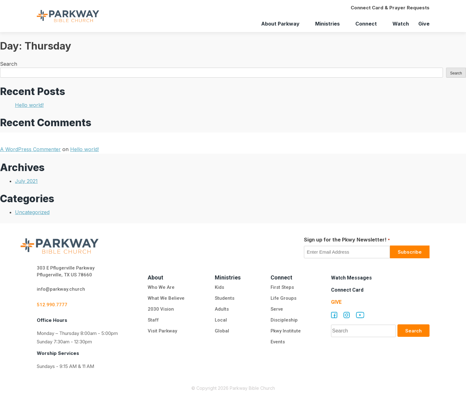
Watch (400, 24)
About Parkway (280, 24)
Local (220, 320)
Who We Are (161, 287)
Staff (153, 320)
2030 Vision (161, 309)
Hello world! (29, 105)
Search (8, 64)
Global (221, 331)
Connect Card (347, 290)
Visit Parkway (162, 331)
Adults (222, 309)
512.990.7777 (52, 305)
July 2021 (26, 181)
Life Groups (283, 298)
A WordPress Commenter (30, 149)
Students (224, 298)
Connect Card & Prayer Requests (390, 8)
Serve (276, 309)
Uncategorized (32, 212)
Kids (219, 287)
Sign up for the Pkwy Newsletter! (347, 239)
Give (424, 24)
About (155, 277)
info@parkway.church (61, 289)
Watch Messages (351, 278)
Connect (366, 24)
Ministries (327, 24)
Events (277, 342)
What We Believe (166, 298)
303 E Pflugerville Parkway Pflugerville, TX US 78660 (66, 271)
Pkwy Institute (285, 331)
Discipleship (283, 320)
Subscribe (410, 252)
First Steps (282, 287)
